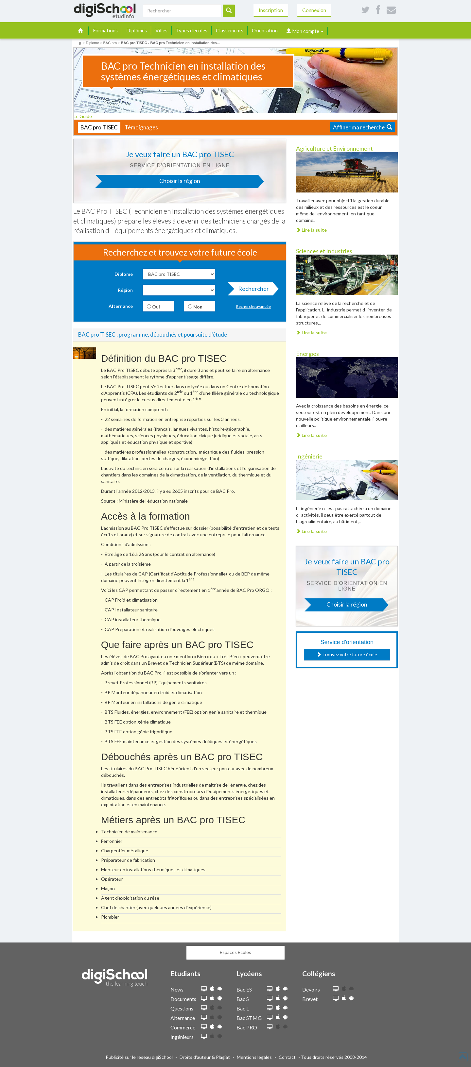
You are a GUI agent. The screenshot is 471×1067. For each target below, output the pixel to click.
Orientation (265, 30)
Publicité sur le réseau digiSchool (139, 1057)
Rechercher (251, 290)
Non (195, 306)
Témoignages (141, 127)
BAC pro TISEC (99, 127)
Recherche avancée (253, 306)
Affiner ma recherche (362, 127)
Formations (105, 30)
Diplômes (136, 30)
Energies (307, 353)
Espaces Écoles (235, 952)
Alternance (121, 306)
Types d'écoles (191, 30)
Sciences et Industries (324, 251)
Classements (229, 30)
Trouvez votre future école (347, 654)
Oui (153, 306)
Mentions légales (254, 1057)
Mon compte (304, 31)
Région (125, 290)
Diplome (123, 274)
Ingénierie (309, 456)
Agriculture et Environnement (334, 148)
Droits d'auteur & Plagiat (205, 1057)
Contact (287, 1057)
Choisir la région (151, 182)
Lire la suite (311, 230)
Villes (161, 30)
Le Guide (85, 116)
